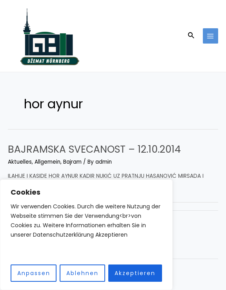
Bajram (72, 162)
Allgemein (47, 162)
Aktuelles (20, 162)
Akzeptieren (135, 273)
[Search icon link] (191, 36)
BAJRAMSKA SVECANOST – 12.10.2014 (94, 149)
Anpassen (33, 273)
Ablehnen (82, 273)
